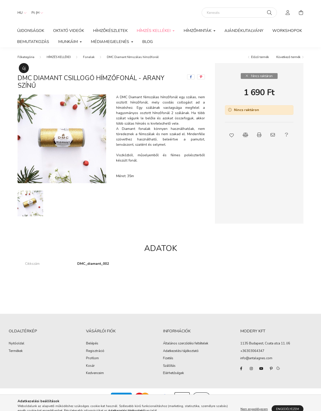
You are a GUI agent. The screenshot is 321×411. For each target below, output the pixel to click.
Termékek (16, 356)
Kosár (90, 371)
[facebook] (191, 81)
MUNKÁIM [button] (68, 46)
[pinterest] (201, 81)
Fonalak (89, 62)
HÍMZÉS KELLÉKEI (59, 62)
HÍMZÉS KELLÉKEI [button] (154, 35)
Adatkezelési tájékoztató (181, 356)
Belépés (92, 349)
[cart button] (301, 15)
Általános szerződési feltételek (185, 349)
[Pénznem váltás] (36, 15)
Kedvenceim (95, 378)
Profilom (92, 364)
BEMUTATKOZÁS (33, 46)
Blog (147, 46)
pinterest (271, 374)
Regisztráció (95, 356)
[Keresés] (239, 15)
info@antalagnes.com (256, 363)
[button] (231, 140)
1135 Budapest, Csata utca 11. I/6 (265, 348)
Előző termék (260, 62)
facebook (241, 374)
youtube (261, 374)
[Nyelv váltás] (21, 15)
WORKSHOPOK (287, 35)
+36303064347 (252, 356)
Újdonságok (30, 35)
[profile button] (288, 15)
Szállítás (169, 371)
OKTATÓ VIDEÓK (68, 35)
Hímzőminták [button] (198, 35)
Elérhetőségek (173, 378)
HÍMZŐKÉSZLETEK (110, 35)
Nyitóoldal (16, 349)
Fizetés (168, 364)
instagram (251, 374)
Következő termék (288, 62)
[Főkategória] (26, 62)
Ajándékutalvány (243, 35)
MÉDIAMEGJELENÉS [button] (110, 46)
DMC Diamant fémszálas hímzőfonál (133, 62)
